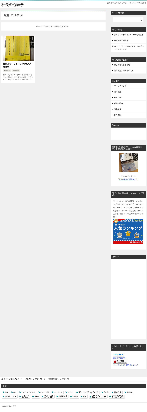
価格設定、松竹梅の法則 (123, 70)
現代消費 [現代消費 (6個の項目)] (48, 396)
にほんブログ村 (119, 358)
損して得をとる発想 (122, 65)
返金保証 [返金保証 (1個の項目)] (75, 396)
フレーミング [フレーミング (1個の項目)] (58, 392)
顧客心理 (7, 70)
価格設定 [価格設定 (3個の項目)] (117, 392)
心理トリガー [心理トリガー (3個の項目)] (10, 396)
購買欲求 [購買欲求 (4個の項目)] (63, 396)
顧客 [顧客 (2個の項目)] (84, 396)
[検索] (128, 19)
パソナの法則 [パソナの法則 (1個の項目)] (44, 392)
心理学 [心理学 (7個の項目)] (25, 396)
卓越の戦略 (118, 103)
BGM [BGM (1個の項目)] (6, 392)
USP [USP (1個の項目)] (14, 392)
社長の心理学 (12, 4)
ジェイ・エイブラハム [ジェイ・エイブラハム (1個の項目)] (28, 392)
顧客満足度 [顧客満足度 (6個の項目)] (118, 396)
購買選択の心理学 (121, 40)
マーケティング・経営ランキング (125, 365)
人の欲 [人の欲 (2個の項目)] (106, 392)
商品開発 (117, 109)
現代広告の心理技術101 (128, 179)
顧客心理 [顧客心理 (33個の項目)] (99, 396)
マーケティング (120, 86)
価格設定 (117, 92)
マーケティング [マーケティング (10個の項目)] (88, 392)
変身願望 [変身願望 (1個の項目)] (129, 392)
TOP (11, 379)
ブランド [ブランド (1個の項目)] (70, 392)
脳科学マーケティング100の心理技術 (17, 65)
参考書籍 (16, 70)
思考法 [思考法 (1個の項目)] (36, 396)
